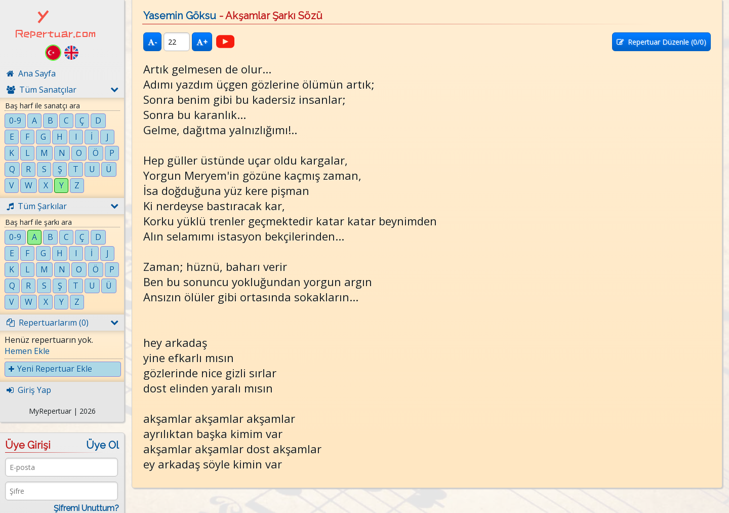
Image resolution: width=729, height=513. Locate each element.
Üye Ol (102, 445)
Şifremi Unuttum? (86, 508)
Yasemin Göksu (180, 16)
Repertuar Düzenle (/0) (661, 42)
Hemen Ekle (27, 351)
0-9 (15, 120)
